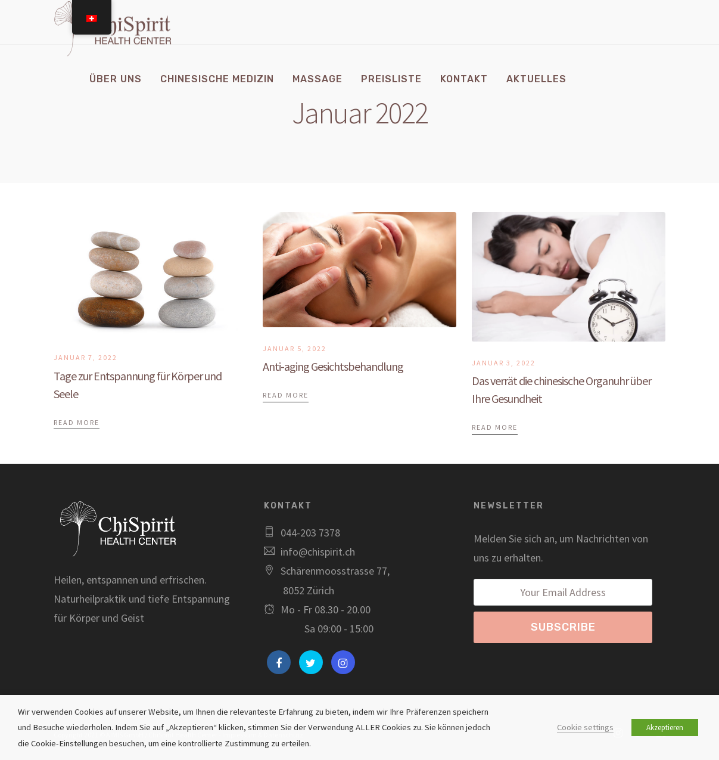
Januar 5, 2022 (294, 348)
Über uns (115, 79)
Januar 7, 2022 (85, 357)
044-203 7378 (310, 532)
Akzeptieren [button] (664, 727)
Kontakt (464, 79)
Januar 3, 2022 (504, 362)
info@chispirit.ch (318, 552)
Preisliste (391, 79)
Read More (76, 422)
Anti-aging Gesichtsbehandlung (333, 366)
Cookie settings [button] (585, 727)
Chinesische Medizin (217, 79)
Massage (317, 79)
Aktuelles (536, 79)
